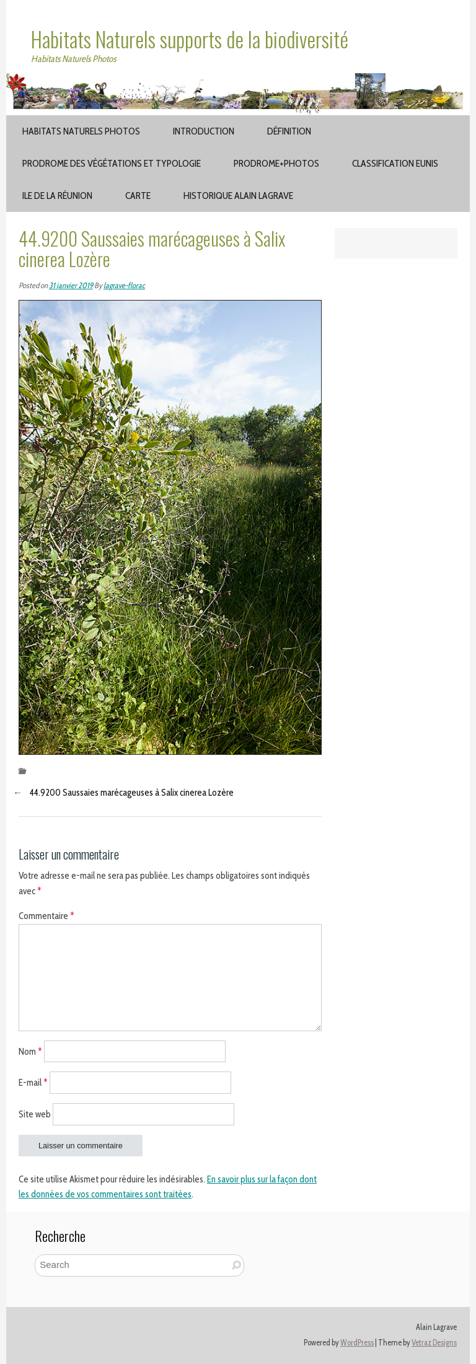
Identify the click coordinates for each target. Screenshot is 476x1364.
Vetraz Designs (434, 1342)
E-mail (33, 1082)
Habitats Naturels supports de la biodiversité (189, 39)
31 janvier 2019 (71, 285)
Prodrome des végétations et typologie (111, 163)
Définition (289, 131)
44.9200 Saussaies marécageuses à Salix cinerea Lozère (132, 792)
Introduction (203, 131)
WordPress (357, 1342)
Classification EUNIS (395, 163)
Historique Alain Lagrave (238, 195)
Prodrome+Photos (276, 163)
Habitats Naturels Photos (81, 131)
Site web (35, 1114)
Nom (30, 1051)
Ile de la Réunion (57, 195)
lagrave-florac (124, 285)
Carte (138, 195)
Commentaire (46, 916)
